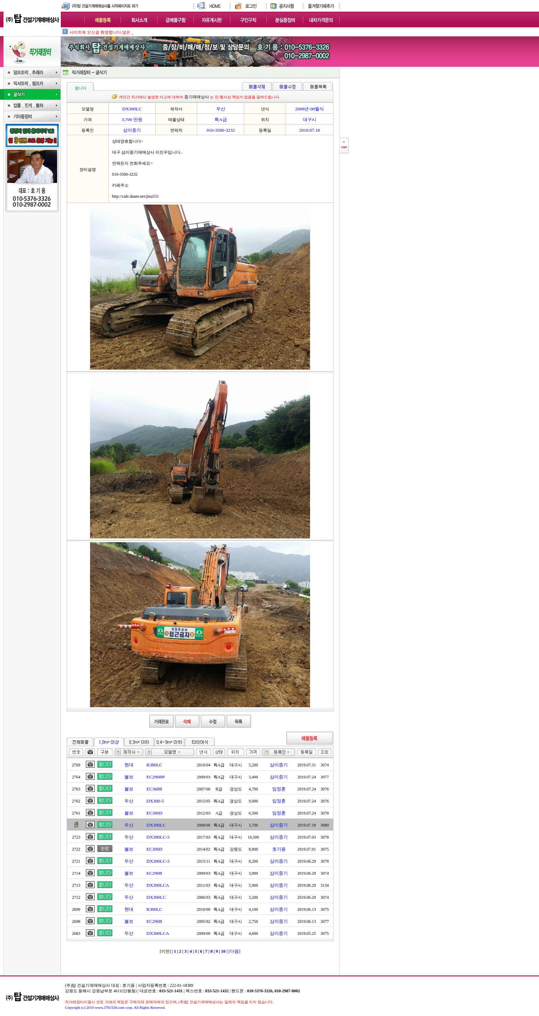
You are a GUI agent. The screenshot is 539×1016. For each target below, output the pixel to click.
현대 (128, 764)
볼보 (128, 776)
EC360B (154, 788)
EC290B (154, 873)
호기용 (279, 849)
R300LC (154, 909)
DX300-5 (155, 801)
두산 (128, 801)
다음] (235, 951)
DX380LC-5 (157, 837)
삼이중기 (279, 764)
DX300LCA (157, 885)
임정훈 (279, 788)
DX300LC (156, 825)
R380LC (154, 764)
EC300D (154, 813)
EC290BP (155, 776)
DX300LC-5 (157, 861)
